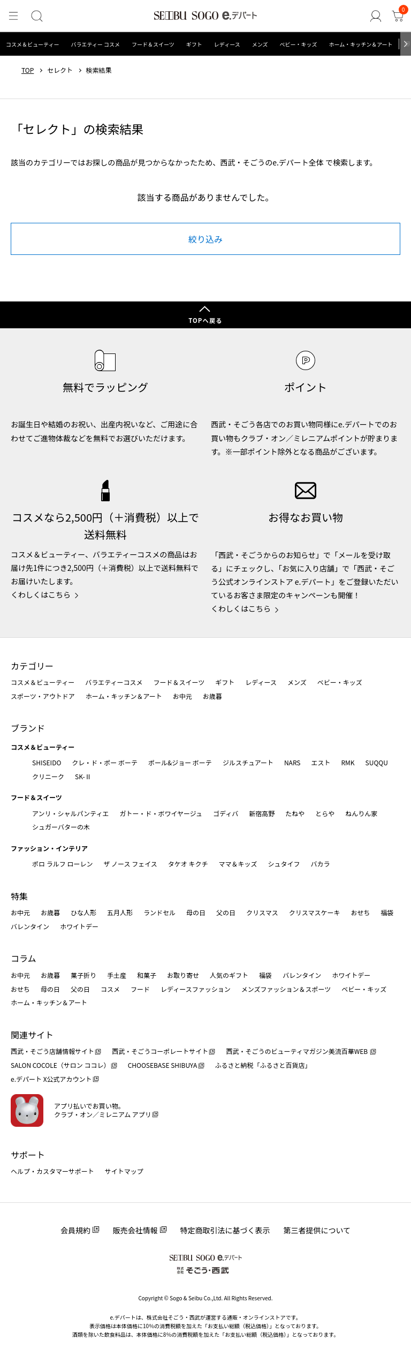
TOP (27, 70)
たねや (295, 813)
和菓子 (146, 975)
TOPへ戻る (205, 320)
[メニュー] (13, 16)
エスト (320, 762)
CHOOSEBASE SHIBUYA (162, 1064)
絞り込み (205, 238)
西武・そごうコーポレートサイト (160, 1051)
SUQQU (377, 762)
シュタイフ (284, 863)
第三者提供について (317, 1230)
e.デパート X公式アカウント (51, 1078)
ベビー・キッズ (298, 44)
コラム (23, 958)
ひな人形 (83, 912)
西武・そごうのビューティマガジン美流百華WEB (297, 1051)
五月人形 (120, 912)
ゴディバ (225, 813)
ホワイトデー (79, 926)
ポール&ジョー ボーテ (180, 762)
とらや (324, 813)
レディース (227, 44)
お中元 (182, 695)
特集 (19, 896)
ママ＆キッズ (238, 863)
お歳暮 (212, 695)
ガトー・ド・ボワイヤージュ (160, 813)
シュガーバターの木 (61, 826)
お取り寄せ (183, 975)
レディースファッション (196, 988)
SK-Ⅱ (83, 776)
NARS (292, 762)
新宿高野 (262, 813)
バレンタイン (30, 926)
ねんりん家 (361, 813)
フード (140, 988)
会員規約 (75, 1230)
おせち (360, 912)
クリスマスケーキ (314, 912)
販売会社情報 (135, 1230)
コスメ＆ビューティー (32, 44)
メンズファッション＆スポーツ (286, 988)
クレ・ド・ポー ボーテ (105, 762)
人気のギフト (229, 975)
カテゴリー (32, 665)
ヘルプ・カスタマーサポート (52, 1171)
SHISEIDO (46, 762)
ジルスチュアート (248, 762)
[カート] (398, 16)
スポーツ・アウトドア (43, 695)
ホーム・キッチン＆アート (360, 44)
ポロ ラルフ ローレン (62, 863)
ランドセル (159, 912)
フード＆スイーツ (153, 44)
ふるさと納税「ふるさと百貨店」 (263, 1064)
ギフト (194, 44)
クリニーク (48, 776)
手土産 (116, 975)
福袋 (386, 912)
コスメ (110, 988)
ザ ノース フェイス (130, 863)
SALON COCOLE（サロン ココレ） (60, 1064)
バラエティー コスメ (95, 44)
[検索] (36, 16)
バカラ (320, 863)
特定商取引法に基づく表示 (225, 1230)
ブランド (28, 727)
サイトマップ (124, 1171)
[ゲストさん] (377, 16)
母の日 (196, 912)
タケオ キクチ (188, 863)
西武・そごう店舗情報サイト (52, 1051)
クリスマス (262, 912)
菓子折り (83, 975)
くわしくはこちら (41, 594)
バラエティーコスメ (113, 682)
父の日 (225, 912)
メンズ (260, 44)
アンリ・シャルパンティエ (70, 813)
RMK (347, 762)
